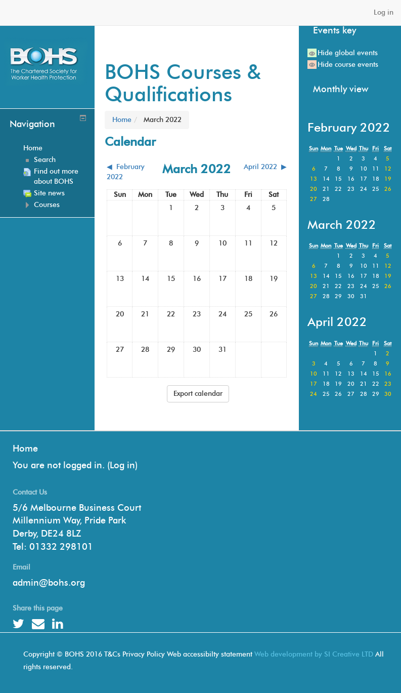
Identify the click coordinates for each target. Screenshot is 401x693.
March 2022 (163, 119)
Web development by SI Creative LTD (313, 654)
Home (32, 148)
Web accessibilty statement (209, 654)
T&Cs (112, 654)
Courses (47, 204)
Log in (383, 12)
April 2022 (337, 321)
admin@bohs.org (49, 582)
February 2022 (348, 127)
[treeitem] (55, 148)
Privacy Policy (143, 654)
